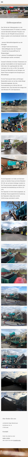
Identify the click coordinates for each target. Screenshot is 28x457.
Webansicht (24, 452)
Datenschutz (9, 452)
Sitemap (11, 451)
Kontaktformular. (17, 440)
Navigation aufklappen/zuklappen (14, 2)
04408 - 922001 (6, 438)
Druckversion (5, 451)
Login (26, 451)
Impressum (3, 452)
